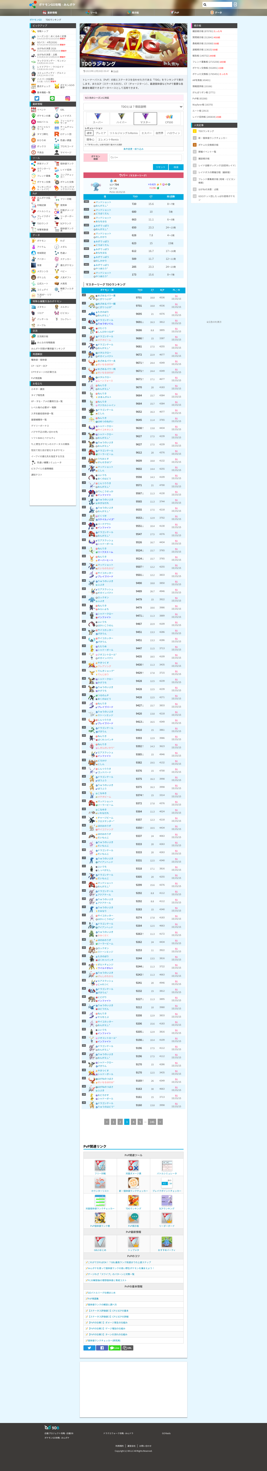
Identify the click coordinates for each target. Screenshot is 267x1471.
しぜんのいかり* (106, 747)
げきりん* (103, 992)
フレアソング (104, 666)
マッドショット (103, 202)
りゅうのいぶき (105, 442)
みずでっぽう (102, 225)
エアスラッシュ (105, 540)
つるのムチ (103, 695)
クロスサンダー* (106, 821)
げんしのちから (105, 976)
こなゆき (102, 793)
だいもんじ (103, 837)
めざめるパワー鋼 (107, 303)
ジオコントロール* (107, 654)
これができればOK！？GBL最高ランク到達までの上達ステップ (119, 1262)
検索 (176, 167)
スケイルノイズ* (106, 519)
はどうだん (103, 1008)
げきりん (102, 633)
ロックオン (103, 597)
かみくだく (103, 935)
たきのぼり (103, 311)
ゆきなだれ (103, 502)
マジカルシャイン (107, 405)
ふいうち (102, 474)
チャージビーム (105, 817)
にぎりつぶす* (105, 299)
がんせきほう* (105, 462)
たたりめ (102, 646)
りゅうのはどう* (106, 1106)
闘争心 (90, 139)
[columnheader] (104, 197)
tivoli (115, 70)
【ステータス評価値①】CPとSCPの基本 (108, 1310)
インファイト (104, 494)
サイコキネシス (105, 429)
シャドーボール (105, 543)
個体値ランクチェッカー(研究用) (104, 1340)
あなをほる (101, 221)
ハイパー (121, 118)
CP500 (169, 118)
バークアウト (104, 523)
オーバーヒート (105, 560)
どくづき (102, 515)
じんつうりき (104, 483)
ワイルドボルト (105, 967)
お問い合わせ (145, 1445)
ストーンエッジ (105, 715)
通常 (89, 133)
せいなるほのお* (106, 364)
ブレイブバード (105, 576)
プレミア (100, 133)
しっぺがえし (104, 870)
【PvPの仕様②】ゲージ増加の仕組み (106, 1328)
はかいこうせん (105, 625)
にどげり (102, 997)
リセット (160, 167)
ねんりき (102, 385)
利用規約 (120, 1445)
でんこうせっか (105, 491)
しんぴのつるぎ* (106, 331)
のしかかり (101, 236)
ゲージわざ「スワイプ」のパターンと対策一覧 (111, 1274)
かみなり (102, 910)
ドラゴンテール (105, 319)
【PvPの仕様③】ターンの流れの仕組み (107, 1334)
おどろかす (103, 1094)
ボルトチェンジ (105, 964)
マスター (145, 118)
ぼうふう (102, 780)
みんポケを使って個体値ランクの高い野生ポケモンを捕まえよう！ (121, 1268)
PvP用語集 (93, 1298)
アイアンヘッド (105, 861)
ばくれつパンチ (105, 739)
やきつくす (103, 662)
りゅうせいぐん (105, 323)
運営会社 (131, 1445)
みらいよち (103, 609)
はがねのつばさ (105, 1078)
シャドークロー (105, 426)
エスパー (146, 133)
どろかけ (102, 760)
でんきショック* (106, 670)
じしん (101, 413)
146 (152, 1122)
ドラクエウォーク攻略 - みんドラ (118, 1433)
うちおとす (103, 458)
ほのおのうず (104, 825)
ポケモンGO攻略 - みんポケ (57, 4)
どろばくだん (102, 213)
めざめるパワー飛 (107, 368)
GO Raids (166, 1433)
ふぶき (101, 584)
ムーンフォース (105, 380)
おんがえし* (102, 205)
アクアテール (104, 894)
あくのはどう (104, 478)
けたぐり (102, 328)
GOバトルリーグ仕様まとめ (102, 1292)
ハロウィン (173, 133)
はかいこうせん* (106, 919)
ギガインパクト (105, 356)
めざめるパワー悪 (107, 295)
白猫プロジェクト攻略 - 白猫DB (58, 1433)
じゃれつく (103, 984)
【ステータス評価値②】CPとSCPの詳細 (108, 1316)
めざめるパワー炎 (107, 360)
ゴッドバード (104, 772)
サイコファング (105, 829)
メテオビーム (104, 339)
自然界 (159, 133)
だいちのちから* (106, 568)
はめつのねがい (105, 421)
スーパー (98, 118)
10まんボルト (104, 396)
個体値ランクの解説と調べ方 (102, 1304)
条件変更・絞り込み (133, 148)
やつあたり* (102, 268)
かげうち (102, 682)
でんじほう (103, 674)
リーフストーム (105, 551)
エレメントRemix (108, 139)
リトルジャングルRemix (124, 133)
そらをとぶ (103, 1016)
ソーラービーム (105, 454)
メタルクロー (104, 352)
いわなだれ (103, 812)
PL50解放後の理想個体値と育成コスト (107, 1280)
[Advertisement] (133, 1388)
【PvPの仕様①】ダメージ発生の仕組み (108, 1322)
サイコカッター (105, 572)
